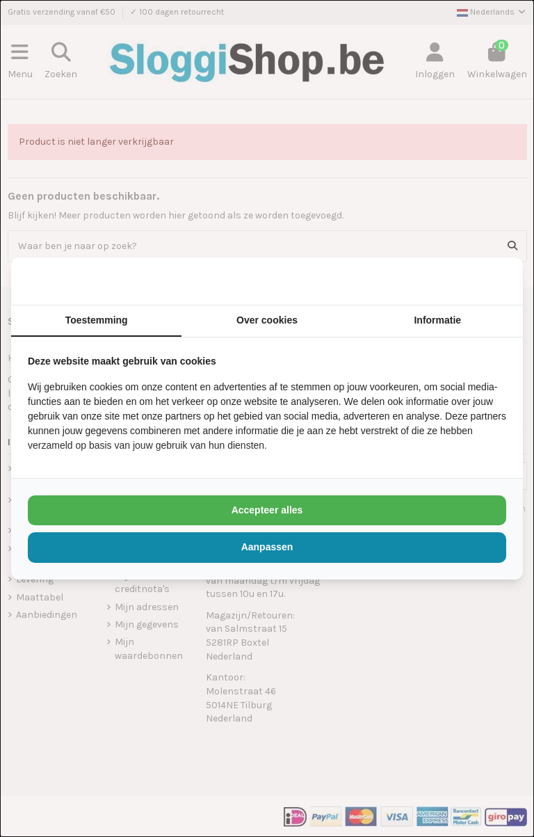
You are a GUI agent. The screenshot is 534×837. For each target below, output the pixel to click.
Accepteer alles (267, 510)
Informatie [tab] (437, 320)
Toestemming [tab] (96, 320)
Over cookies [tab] (267, 320)
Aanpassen (267, 546)
